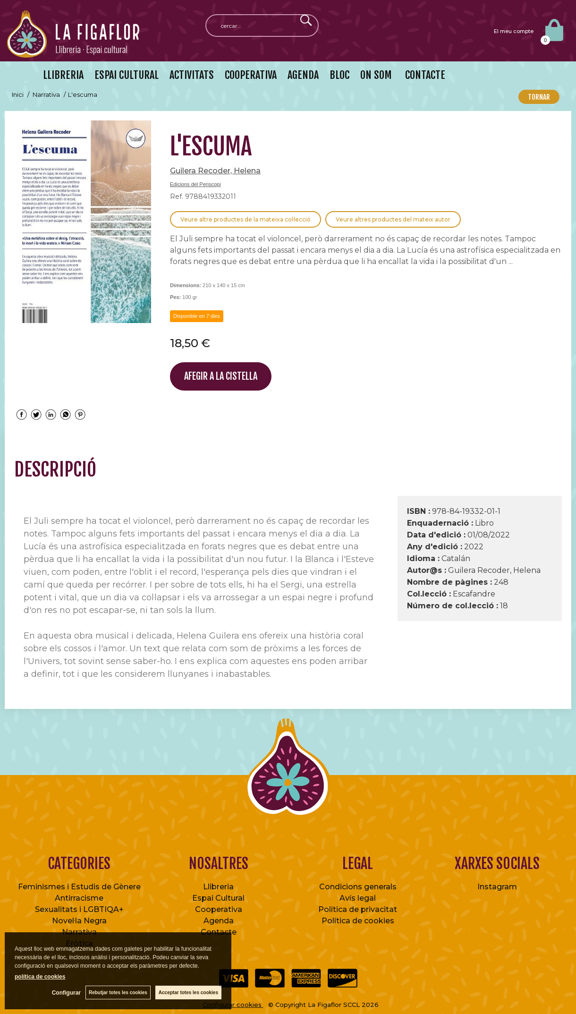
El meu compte (514, 31)
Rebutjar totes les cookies (118, 992)
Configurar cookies (233, 1004)
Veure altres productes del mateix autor (393, 219)
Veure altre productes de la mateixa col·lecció (245, 219)
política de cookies (40, 976)
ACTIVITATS (191, 74)
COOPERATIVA (251, 74)
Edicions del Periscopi (195, 184)
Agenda (218, 920)
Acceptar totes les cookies (188, 992)
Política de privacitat (357, 909)
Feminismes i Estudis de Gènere (79, 886)
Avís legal (357, 898)
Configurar (66, 992)
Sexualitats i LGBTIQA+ (79, 909)
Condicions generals (358, 886)
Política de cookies (358, 920)
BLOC (339, 74)
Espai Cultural (218, 898)
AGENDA (303, 74)
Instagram (497, 886)
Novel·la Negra (79, 920)
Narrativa (79, 932)
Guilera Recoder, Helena (215, 170)
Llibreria (218, 886)
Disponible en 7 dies (196, 316)
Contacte (219, 932)
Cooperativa (218, 909)
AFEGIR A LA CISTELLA (220, 376)
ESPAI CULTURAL (126, 74)
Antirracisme (79, 898)
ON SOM (376, 74)
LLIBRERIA (63, 74)
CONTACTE (424, 74)
